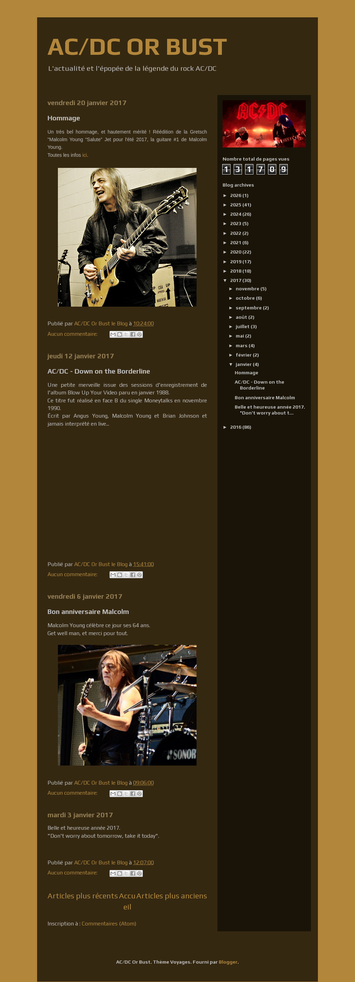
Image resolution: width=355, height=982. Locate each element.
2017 (236, 280)
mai (240, 336)
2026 (236, 195)
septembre (249, 307)
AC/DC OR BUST (137, 46)
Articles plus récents (82, 895)
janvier (244, 364)
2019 (236, 261)
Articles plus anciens (171, 895)
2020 (236, 252)
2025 (236, 204)
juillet (243, 326)
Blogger (228, 962)
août (242, 317)
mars (242, 345)
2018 (236, 271)
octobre (246, 298)
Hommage (63, 118)
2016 (236, 427)
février (244, 355)
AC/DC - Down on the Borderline (98, 371)
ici (84, 155)
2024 (236, 214)
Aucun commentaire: (73, 334)
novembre (248, 288)
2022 (236, 233)
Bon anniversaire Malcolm (88, 611)
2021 (236, 242)
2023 (236, 223)
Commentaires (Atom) (109, 923)
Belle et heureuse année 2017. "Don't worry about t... (270, 410)
